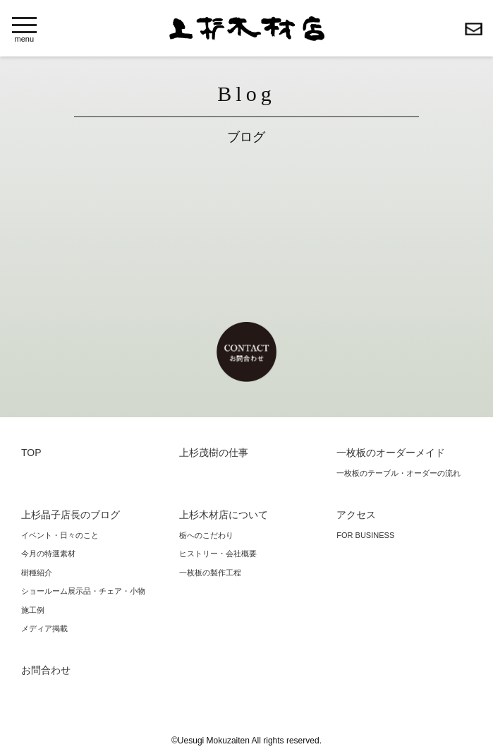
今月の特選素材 (48, 553)
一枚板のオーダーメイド (390, 452)
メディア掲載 (44, 628)
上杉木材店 (246, 28)
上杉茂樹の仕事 (213, 452)
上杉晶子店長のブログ (70, 514)
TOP (31, 452)
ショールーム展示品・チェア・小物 (83, 591)
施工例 (32, 610)
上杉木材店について (223, 514)
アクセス (356, 514)
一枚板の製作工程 (210, 572)
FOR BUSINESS (365, 535)
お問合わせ (473, 29)
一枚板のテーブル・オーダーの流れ (398, 473)
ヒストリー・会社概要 (218, 553)
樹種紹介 (36, 572)
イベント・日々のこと (60, 535)
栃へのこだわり (206, 535)
